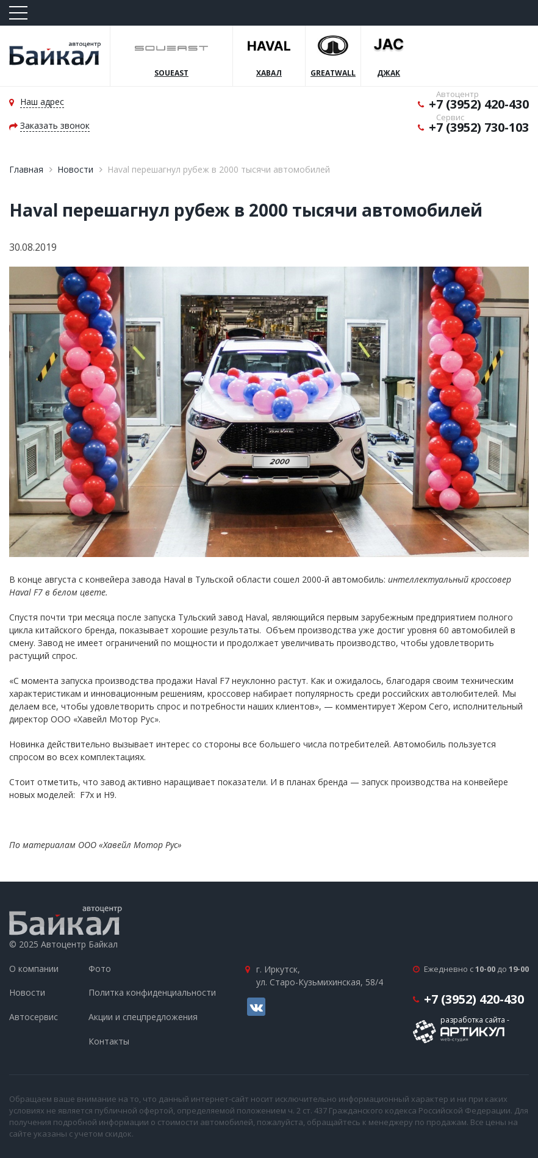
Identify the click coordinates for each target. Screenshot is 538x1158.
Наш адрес (42, 101)
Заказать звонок (55, 125)
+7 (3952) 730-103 (479, 127)
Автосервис (33, 1017)
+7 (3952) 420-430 (479, 104)
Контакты (108, 1041)
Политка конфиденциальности (152, 992)
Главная (26, 169)
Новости (75, 169)
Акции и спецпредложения (143, 1017)
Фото (99, 968)
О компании (34, 968)
